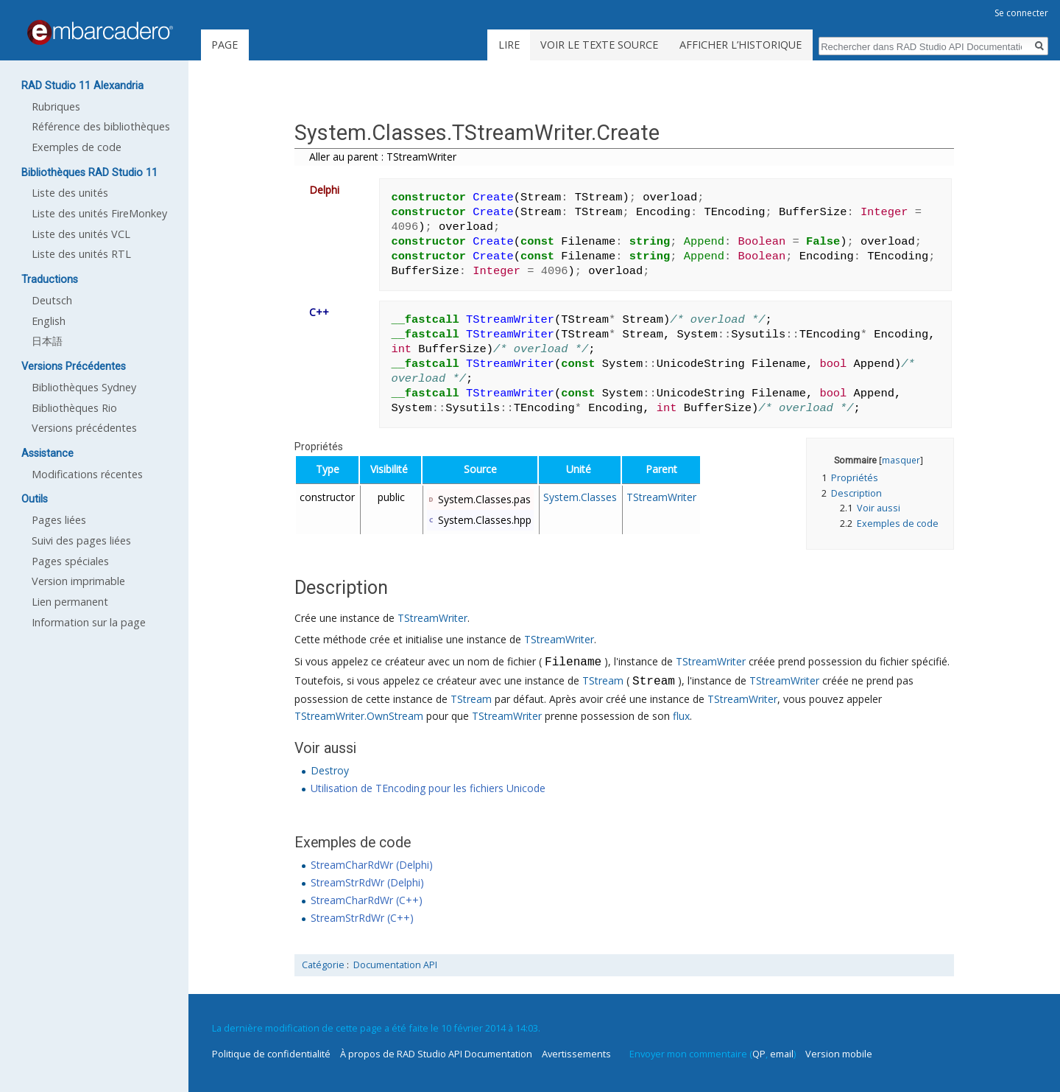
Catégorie (323, 965)
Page (224, 45)
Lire (509, 45)
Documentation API (395, 965)
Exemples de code (76, 147)
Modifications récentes (87, 474)
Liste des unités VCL (81, 234)
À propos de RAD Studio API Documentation (436, 1053)
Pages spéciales (70, 561)
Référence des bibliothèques (101, 126)
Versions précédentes (84, 428)
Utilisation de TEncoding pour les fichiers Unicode (428, 788)
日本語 (47, 341)
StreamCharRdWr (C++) (367, 900)
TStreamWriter (661, 497)
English (49, 321)
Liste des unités (70, 193)
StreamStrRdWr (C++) (362, 918)
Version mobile (838, 1053)
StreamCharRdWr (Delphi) (372, 865)
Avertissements (576, 1053)
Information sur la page (89, 622)
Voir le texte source (599, 45)
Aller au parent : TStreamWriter (382, 157)
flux (681, 716)
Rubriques (56, 106)
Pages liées (59, 520)
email (782, 1053)
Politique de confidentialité (271, 1053)
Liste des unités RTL (81, 254)
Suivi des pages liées (81, 540)
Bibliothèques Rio (74, 408)
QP (759, 1053)
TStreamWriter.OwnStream (358, 716)
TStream (602, 682)
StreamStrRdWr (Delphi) (367, 882)
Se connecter (1021, 13)
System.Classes (580, 497)
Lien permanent (70, 602)
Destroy (330, 770)
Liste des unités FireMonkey (99, 213)
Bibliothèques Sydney (84, 387)
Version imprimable (78, 581)
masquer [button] (901, 460)
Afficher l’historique (740, 45)
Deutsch (52, 300)
